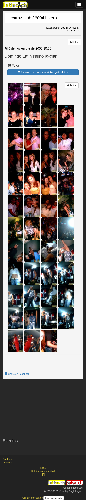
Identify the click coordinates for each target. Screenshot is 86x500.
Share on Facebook (17, 373)
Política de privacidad (43, 471)
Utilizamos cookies (32, 497)
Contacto (7, 459)
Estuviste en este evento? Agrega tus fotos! (43, 72)
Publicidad (8, 462)
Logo (43, 467)
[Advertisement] (43, 407)
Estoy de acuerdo (53, 498)
